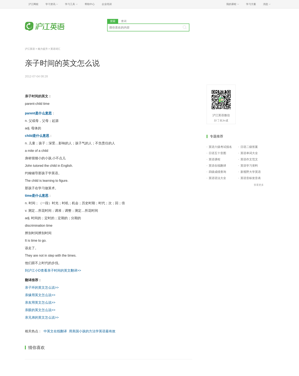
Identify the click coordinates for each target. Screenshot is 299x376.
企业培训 (107, 4)
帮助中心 (90, 4)
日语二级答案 (249, 146)
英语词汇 (55, 48)
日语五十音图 (217, 153)
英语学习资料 (249, 165)
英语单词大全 (249, 153)
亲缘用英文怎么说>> (40, 295)
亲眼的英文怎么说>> (40, 310)
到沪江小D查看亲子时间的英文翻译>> (53, 270)
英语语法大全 (217, 178)
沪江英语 (30, 48)
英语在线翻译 (217, 165)
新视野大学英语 (250, 171)
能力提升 (43, 48)
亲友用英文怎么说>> (40, 302)
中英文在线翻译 (55, 331)
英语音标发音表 (250, 178)
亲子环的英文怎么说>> (42, 287)
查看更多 (259, 184)
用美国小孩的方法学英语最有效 (92, 331)
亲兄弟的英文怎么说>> (42, 317)
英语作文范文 (249, 159)
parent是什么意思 (38, 113)
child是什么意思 (37, 135)
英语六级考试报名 (220, 146)
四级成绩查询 (217, 171)
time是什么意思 (36, 195)
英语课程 (214, 159)
